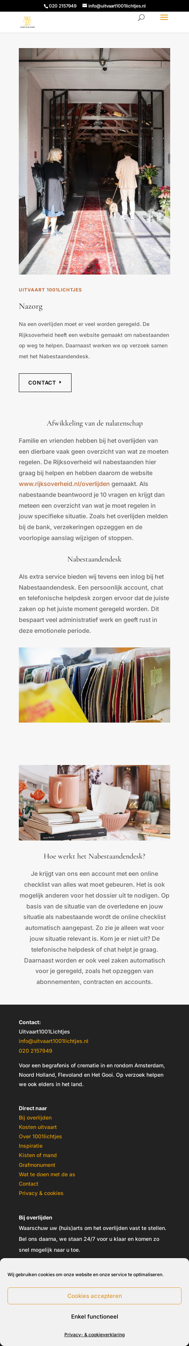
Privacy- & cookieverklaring (94, 1334)
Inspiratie (31, 1145)
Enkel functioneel (94, 1316)
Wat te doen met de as (47, 1174)
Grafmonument (37, 1165)
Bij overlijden (35, 1117)
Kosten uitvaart (38, 1127)
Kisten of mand (38, 1155)
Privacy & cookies (41, 1193)
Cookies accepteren (94, 1295)
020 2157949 (35, 1050)
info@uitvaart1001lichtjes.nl (53, 1041)
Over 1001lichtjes (40, 1136)
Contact (42, 382)
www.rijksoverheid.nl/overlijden (64, 483)
